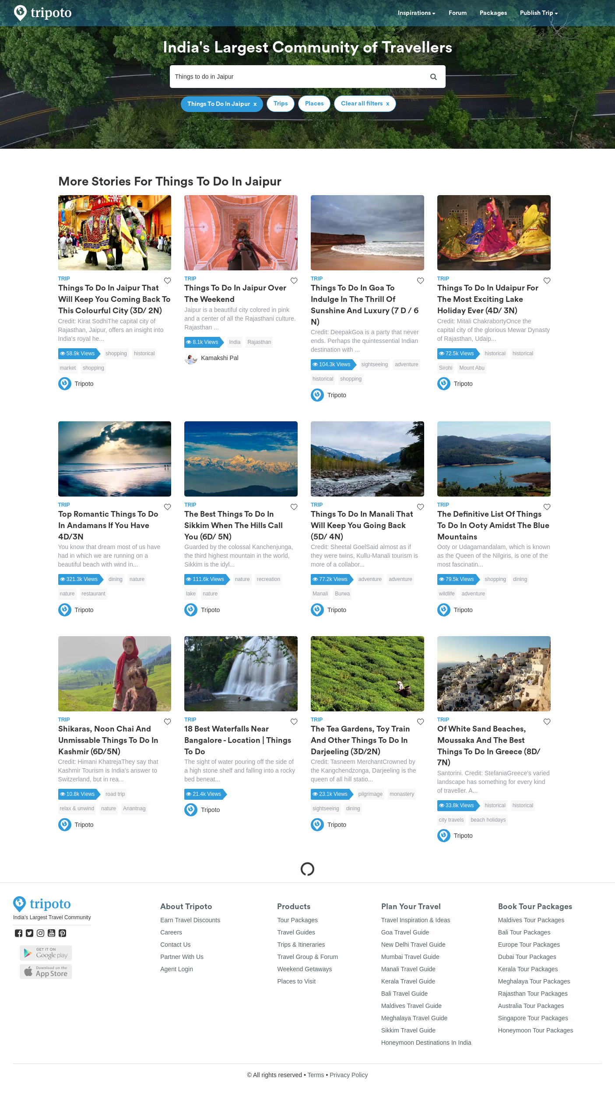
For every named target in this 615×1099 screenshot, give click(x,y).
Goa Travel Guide (405, 932)
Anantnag (134, 808)
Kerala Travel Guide (408, 981)
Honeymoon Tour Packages (535, 1030)
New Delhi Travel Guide (413, 944)
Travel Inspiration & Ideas (415, 920)
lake (191, 594)
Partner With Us (182, 956)
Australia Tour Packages (531, 1005)
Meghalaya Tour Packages (534, 981)
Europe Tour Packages (529, 944)
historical (144, 353)
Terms (315, 1074)
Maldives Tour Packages (531, 920)
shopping (116, 353)
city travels (451, 820)
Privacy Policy (349, 1074)
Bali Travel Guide (404, 993)
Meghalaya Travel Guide (414, 1018)
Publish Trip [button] (539, 13)
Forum (458, 13)
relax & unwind (77, 808)
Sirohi (446, 368)
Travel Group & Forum (307, 956)
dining (116, 579)
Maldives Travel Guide (411, 1005)
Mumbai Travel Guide (410, 956)
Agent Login (176, 969)
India (234, 342)
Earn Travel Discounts (190, 920)
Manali (320, 594)
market (68, 368)
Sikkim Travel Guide (408, 1030)
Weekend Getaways (304, 969)
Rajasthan (259, 342)
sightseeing (375, 364)
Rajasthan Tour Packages (533, 993)
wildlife (447, 594)
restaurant (93, 594)
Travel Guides (296, 932)
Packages (493, 13)
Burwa (342, 594)
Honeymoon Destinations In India (426, 1042)
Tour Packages (297, 920)
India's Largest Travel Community (52, 917)
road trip (115, 794)
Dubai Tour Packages (527, 956)
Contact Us (175, 944)
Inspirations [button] (417, 13)
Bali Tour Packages (524, 932)
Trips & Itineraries (301, 944)
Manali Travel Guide (408, 969)
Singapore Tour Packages (533, 1018)
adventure (406, 364)
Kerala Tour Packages (528, 969)
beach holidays (488, 820)
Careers (171, 932)
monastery (402, 794)
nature (137, 579)
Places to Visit (296, 981)
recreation (268, 579)
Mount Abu (471, 368)
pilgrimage (370, 794)
